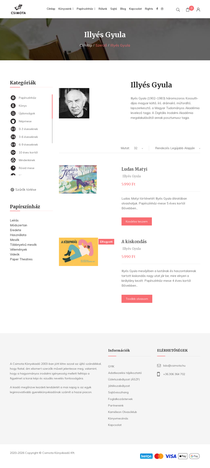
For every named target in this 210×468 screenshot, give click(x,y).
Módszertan (18, 225)
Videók (14, 254)
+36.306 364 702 (174, 374)
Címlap (86, 45)
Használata (18, 235)
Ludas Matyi (134, 169)
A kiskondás (134, 241)
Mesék (14, 240)
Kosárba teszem (137, 221)
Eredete (15, 230)
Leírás (14, 220)
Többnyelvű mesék (23, 245)
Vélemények (18, 249)
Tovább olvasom (137, 299)
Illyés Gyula (132, 176)
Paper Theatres (21, 259)
